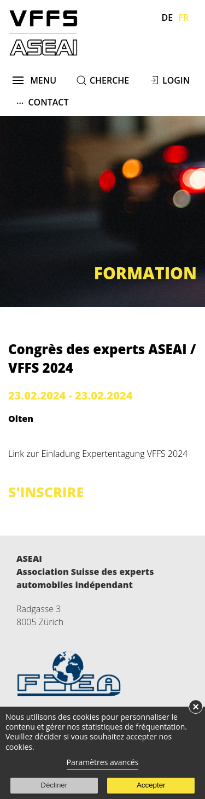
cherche (109, 80)
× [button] (195, 707)
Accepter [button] (151, 785)
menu (35, 80)
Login (176, 80)
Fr (183, 17)
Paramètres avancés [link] (103, 762)
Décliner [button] (53, 785)
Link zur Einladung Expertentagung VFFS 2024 (98, 454)
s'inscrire (46, 492)
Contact (42, 102)
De (167, 17)
